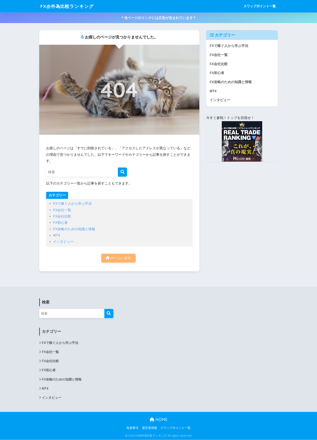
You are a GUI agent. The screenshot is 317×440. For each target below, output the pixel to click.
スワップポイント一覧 (259, 6)
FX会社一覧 (62, 210)
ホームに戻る (118, 258)
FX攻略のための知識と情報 (74, 229)
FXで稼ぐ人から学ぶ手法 (72, 204)
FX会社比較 (62, 216)
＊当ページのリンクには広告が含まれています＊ (158, 18)
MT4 (56, 235)
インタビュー (63, 242)
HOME (159, 419)
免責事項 (132, 428)
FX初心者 (60, 223)
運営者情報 (149, 428)
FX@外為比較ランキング (68, 6)
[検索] (122, 172)
